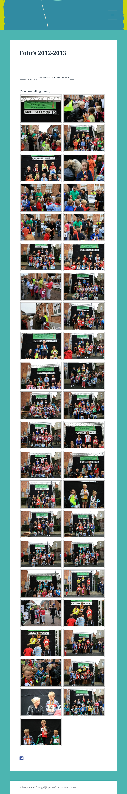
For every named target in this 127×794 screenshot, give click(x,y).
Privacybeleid (27, 787)
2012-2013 (29, 79)
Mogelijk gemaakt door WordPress (57, 787)
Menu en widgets (112, 19)
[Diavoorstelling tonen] (35, 91)
